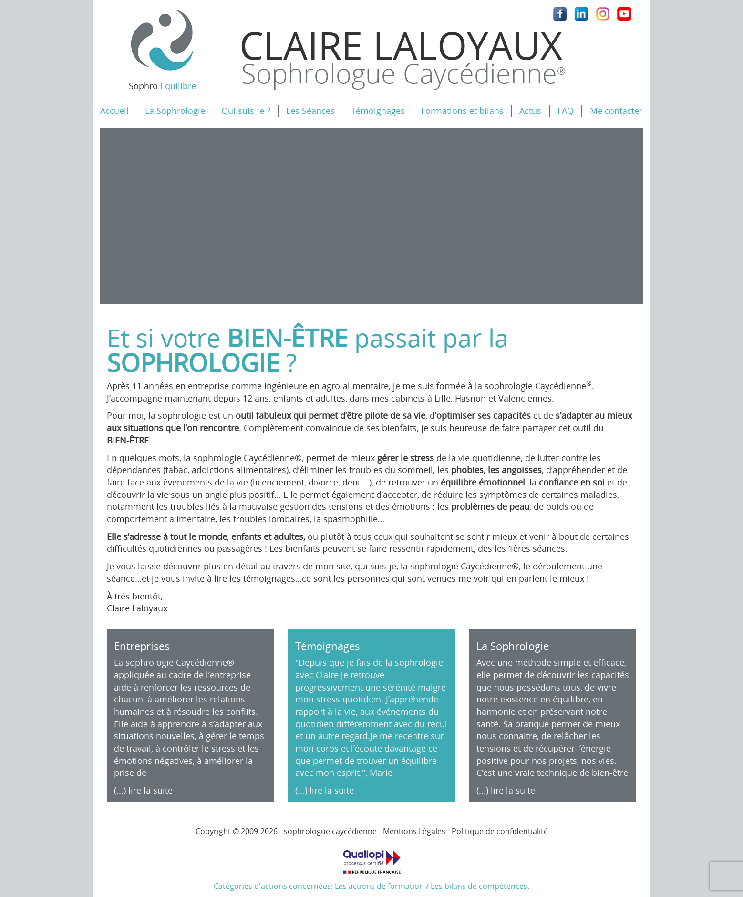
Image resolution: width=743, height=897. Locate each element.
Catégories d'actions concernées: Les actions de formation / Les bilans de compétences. (371, 866)
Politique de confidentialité (500, 831)
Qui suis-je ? (245, 110)
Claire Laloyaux (402, 55)
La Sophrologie (175, 110)
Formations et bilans (462, 110)
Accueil (114, 110)
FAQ (565, 110)
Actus (530, 110)
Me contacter (616, 110)
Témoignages (378, 110)
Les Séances (310, 110)
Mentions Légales (414, 831)
